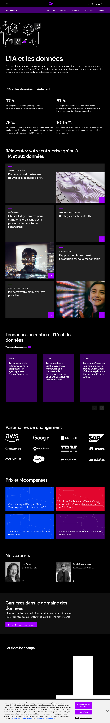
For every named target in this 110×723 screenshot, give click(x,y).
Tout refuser (83, 712)
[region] (55, 711)
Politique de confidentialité (45, 718)
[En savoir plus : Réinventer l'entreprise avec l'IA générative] (29, 241)
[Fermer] (107, 711)
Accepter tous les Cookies (83, 705)
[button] (21, 624)
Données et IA (11, 10)
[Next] (102, 408)
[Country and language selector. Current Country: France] (97, 3)
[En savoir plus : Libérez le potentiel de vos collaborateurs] (29, 299)
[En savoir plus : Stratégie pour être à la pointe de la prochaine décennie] (80, 223)
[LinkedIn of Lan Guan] (22, 580)
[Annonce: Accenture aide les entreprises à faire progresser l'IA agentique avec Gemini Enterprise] (21, 378)
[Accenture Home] (51, 3)
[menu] (6, 3)
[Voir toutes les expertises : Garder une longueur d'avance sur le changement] (18, 347)
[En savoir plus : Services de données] (55, 183)
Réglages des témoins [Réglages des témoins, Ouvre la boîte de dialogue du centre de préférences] (83, 718)
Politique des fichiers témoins (21, 718)
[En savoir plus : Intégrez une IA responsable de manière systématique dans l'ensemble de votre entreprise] (80, 281)
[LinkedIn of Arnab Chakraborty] (73, 580)
